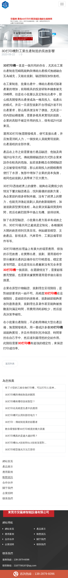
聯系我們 (7, 498)
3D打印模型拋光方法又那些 (20, 449)
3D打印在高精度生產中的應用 (21, 408)
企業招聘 (7, 493)
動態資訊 (7, 477)
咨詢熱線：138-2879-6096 (33, 574)
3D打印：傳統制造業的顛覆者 (21, 422)
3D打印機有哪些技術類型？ (20, 401)
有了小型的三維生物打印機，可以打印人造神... (30, 387)
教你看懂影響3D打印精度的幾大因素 (25, 429)
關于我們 (7, 488)
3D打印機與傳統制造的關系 (20, 394)
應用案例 (7, 472)
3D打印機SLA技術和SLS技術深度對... (25, 442)
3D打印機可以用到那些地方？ (21, 415)
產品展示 (7, 466)
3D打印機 (9, 270)
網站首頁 (7, 461)
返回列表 (10, 363)
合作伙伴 (7, 482)
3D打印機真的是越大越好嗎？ (21, 435)
